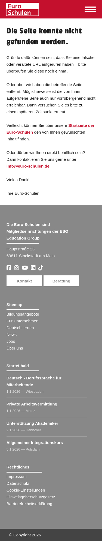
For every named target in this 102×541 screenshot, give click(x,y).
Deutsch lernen (20, 327)
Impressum (17, 476)
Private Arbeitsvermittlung (32, 404)
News (12, 334)
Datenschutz (18, 483)
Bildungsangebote (23, 314)
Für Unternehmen (23, 321)
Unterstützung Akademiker (32, 423)
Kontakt (24, 281)
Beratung (61, 281)
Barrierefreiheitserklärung (29, 503)
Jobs (11, 341)
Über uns (15, 348)
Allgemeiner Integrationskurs (35, 442)
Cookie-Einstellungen (26, 490)
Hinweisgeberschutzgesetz (31, 497)
